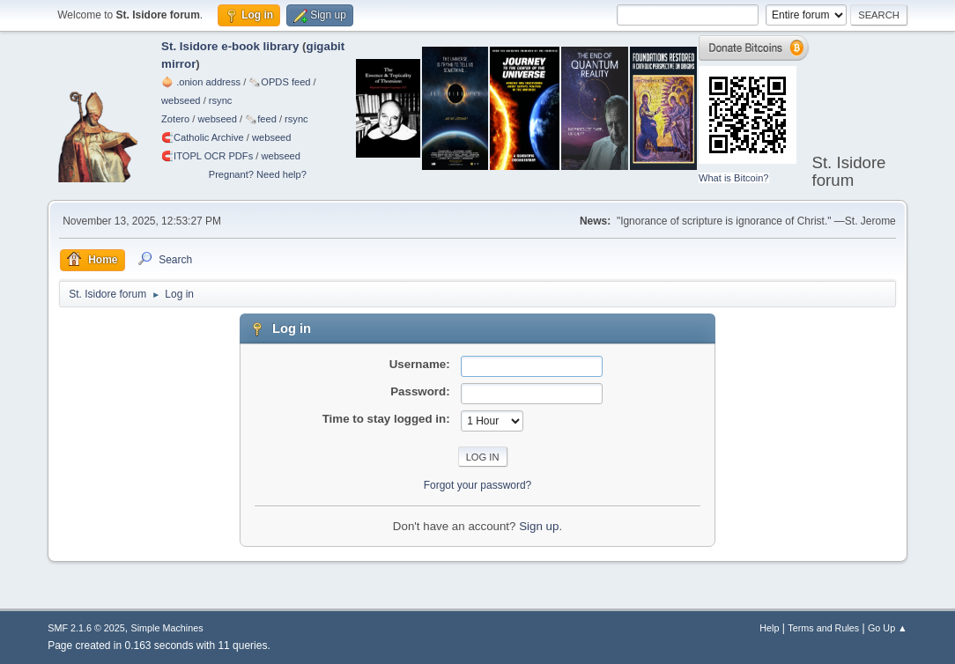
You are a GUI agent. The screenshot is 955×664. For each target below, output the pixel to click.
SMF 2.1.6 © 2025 (86, 628)
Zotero (175, 119)
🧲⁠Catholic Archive (202, 137)
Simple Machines (167, 628)
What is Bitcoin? (734, 178)
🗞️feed (261, 119)
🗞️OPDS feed (279, 82)
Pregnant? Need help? (258, 174)
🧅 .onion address (201, 82)
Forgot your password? (478, 485)
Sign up (539, 526)
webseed (180, 100)
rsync (221, 100)
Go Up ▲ (887, 628)
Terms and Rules (823, 628)
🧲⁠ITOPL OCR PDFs (207, 156)
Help (769, 628)
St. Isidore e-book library (230, 46)
